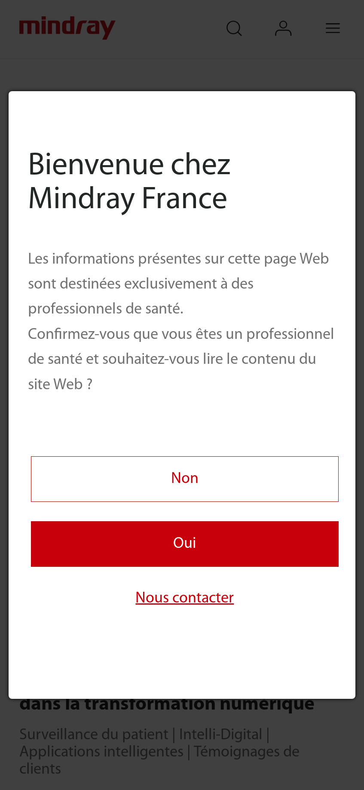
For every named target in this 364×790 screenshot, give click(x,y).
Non (185, 479)
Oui (184, 544)
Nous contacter (184, 598)
